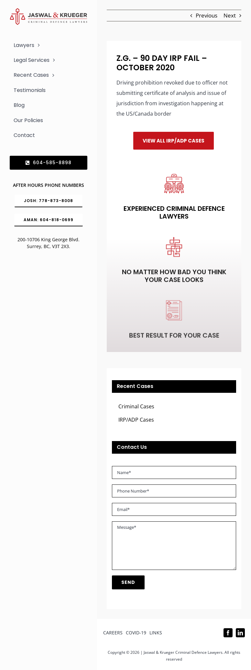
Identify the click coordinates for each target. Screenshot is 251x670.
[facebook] (228, 632)
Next (230, 15)
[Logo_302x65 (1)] (48, 11)
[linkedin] (240, 632)
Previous (206, 15)
